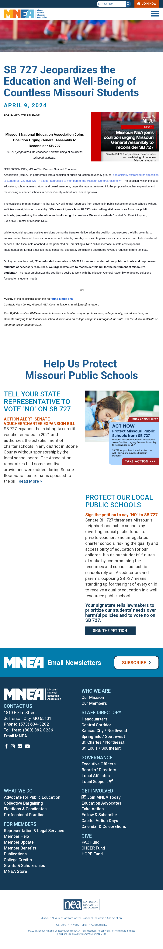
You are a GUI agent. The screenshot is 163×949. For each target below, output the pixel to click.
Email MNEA (15, 736)
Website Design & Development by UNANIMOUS (83, 934)
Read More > (30, 481)
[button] (122, 165)
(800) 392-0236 (38, 730)
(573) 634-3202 (34, 724)
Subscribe (134, 662)
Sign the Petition (110, 630)
